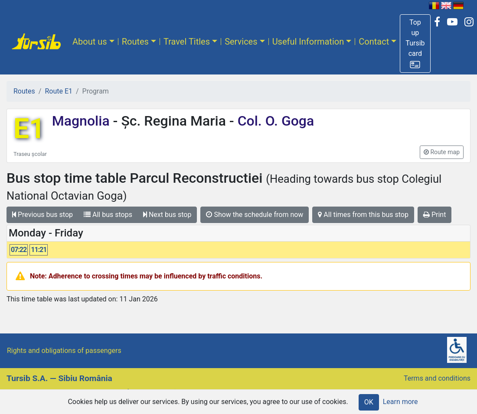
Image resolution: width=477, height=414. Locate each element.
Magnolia (82, 121)
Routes (135, 41)
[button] (415, 43)
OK (368, 402)
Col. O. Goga (274, 121)
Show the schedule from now (254, 214)
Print (434, 214)
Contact (374, 41)
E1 (29, 129)
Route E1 (58, 91)
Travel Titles (186, 41)
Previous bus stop (42, 214)
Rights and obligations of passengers (64, 350)
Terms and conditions (437, 378)
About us (89, 41)
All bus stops (108, 214)
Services (241, 41)
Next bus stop (167, 214)
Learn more (400, 402)
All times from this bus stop (363, 214)
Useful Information (308, 41)
